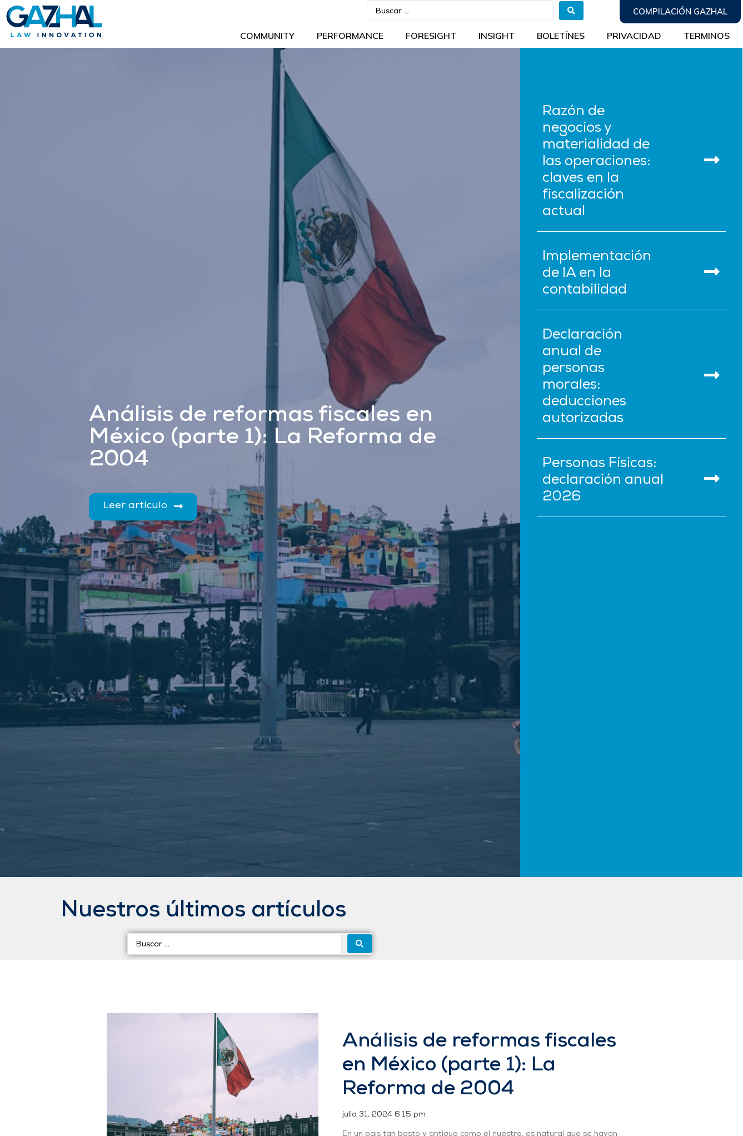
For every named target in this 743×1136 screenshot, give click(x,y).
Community (267, 35)
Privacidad (634, 35)
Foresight (431, 35)
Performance (350, 35)
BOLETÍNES (561, 35)
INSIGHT (496, 35)
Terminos (707, 35)
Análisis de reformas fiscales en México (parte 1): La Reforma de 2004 (479, 1065)
